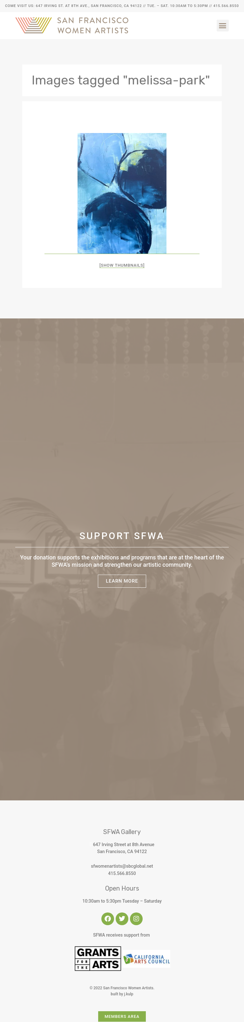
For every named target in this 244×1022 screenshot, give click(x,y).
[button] (223, 26)
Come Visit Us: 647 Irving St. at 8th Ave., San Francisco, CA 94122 (73, 6)
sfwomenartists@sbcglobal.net (122, 866)
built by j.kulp (122, 994)
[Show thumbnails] (122, 265)
